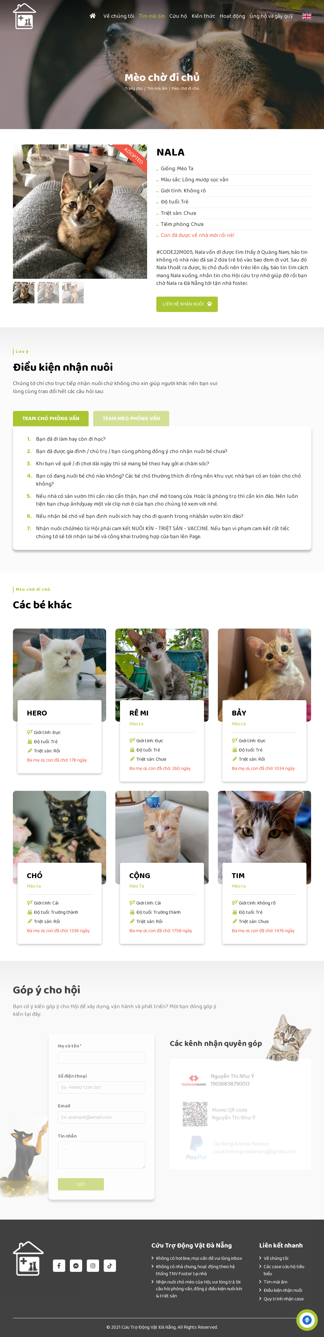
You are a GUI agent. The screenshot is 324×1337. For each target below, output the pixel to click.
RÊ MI (139, 713)
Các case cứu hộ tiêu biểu (284, 1270)
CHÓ (34, 875)
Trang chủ (134, 88)
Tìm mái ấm (152, 16)
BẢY (239, 713)
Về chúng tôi (118, 16)
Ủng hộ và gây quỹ (271, 16)
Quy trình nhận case (284, 1299)
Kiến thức (203, 16)
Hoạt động (232, 16)
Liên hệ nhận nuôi (187, 304)
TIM (238, 875)
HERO (37, 713)
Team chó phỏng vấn (50, 418)
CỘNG (139, 875)
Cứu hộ (178, 16)
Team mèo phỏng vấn (131, 418)
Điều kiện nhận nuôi (283, 1290)
